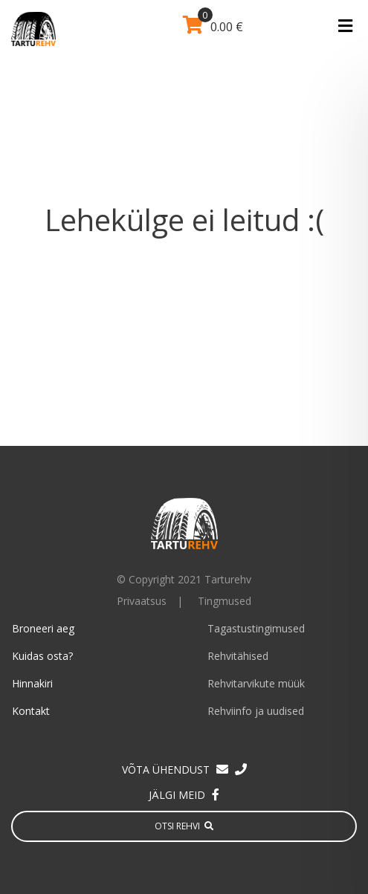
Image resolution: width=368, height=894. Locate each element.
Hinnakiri (32, 683)
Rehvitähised (237, 656)
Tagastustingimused (256, 628)
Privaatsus (142, 601)
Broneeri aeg (43, 628)
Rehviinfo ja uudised (255, 711)
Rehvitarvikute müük (256, 683)
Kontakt (31, 711)
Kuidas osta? (42, 656)
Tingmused (224, 601)
